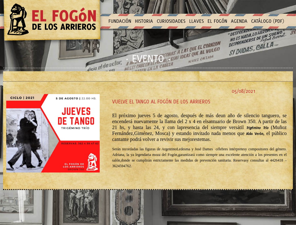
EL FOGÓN (217, 21)
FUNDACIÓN (119, 21)
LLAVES (196, 21)
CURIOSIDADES (171, 21)
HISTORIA (144, 21)
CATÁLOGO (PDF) (267, 21)
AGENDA (239, 21)
